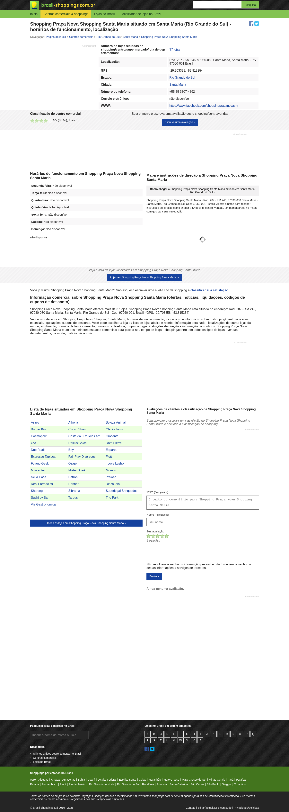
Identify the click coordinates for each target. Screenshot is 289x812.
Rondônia (148, 784)
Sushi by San (40, 497)
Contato (190, 807)
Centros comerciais (45, 757)
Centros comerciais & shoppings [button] (65, 14)
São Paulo (213, 784)
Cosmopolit (39, 436)
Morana (111, 470)
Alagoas (43, 779)
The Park (112, 497)
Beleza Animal (116, 422)
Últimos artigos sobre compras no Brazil (57, 753)
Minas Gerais (217, 779)
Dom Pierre (114, 443)
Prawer (111, 477)
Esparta (111, 449)
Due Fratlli (38, 449)
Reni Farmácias (42, 484)
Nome (157, 514)
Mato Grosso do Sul (194, 779)
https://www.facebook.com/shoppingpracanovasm (203, 105)
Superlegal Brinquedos (121, 490)
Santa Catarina (179, 784)
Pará (230, 779)
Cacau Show (77, 429)
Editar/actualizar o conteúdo (215, 807)
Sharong (37, 490)
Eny (71, 449)
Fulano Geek (40, 463)
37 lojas (174, 49)
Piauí (63, 784)
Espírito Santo (127, 779)
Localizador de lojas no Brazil (141, 14)
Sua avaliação (155, 531)
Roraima (162, 784)
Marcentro (38, 470)
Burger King (39, 429)
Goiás (142, 779)
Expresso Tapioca (43, 456)
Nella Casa (38, 477)
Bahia (81, 779)
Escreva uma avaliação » (180, 122)
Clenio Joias (114, 429)
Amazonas (68, 779)
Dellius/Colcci (77, 443)
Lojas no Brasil (42, 761)
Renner (73, 484)
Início (34, 14)
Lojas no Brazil (104, 14)
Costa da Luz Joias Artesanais (86, 436)
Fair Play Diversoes (81, 456)
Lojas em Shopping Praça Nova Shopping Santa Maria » (144, 277)
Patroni (73, 477)
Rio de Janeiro (77, 784)
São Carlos (197, 784)
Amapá (55, 779)
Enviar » (154, 576)
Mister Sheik (76, 470)
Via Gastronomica (43, 504)
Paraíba (241, 779)
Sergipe (226, 784)
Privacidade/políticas (246, 807)
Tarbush (73, 497)
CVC (34, 443)
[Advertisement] (63, 74)
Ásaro (35, 422)
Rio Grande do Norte (101, 784)
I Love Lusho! (115, 463)
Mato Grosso (171, 779)
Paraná (34, 784)
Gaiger (73, 463)
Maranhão (155, 779)
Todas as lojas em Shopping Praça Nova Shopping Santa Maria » (86, 523)
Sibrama (74, 490)
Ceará (91, 779)
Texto (157, 492)
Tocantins (240, 784)
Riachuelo (113, 484)
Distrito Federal (107, 779)
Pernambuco (49, 784)
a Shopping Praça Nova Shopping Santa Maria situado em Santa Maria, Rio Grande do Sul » (202, 190)
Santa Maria (177, 84)
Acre (33, 779)
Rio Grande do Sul (182, 77)
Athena (73, 422)
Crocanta (112, 436)
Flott (109, 456)
